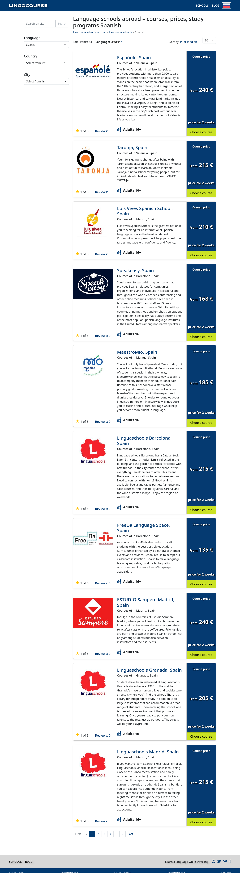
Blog (215, 6)
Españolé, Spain (134, 57)
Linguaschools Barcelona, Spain (144, 440)
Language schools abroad (89, 32)
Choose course (201, 132)
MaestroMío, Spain (137, 352)
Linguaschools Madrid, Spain (148, 752)
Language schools (120, 32)
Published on (188, 42)
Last (130, 834)
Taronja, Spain (132, 147)
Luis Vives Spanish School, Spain (145, 211)
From (193, 91)
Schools (202, 6)
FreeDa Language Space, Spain (143, 528)
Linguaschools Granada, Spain (149, 670)
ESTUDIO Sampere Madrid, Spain (145, 602)
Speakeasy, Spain (135, 270)
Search (62, 24)
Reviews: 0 (102, 131)
